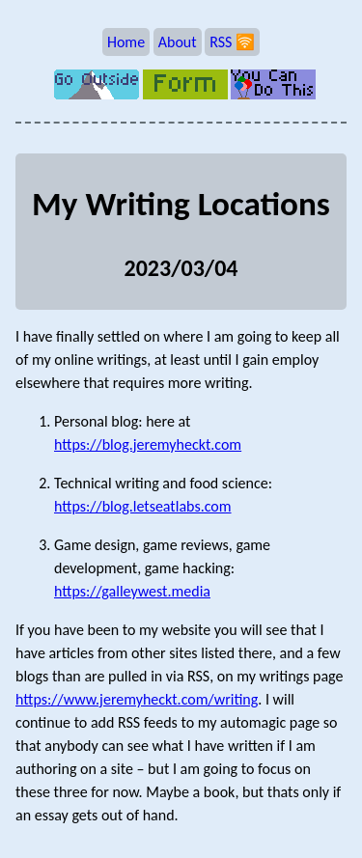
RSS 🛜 (232, 42)
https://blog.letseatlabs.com (143, 506)
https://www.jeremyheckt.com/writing (136, 699)
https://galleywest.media (132, 591)
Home (126, 42)
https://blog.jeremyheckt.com (147, 444)
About (177, 42)
